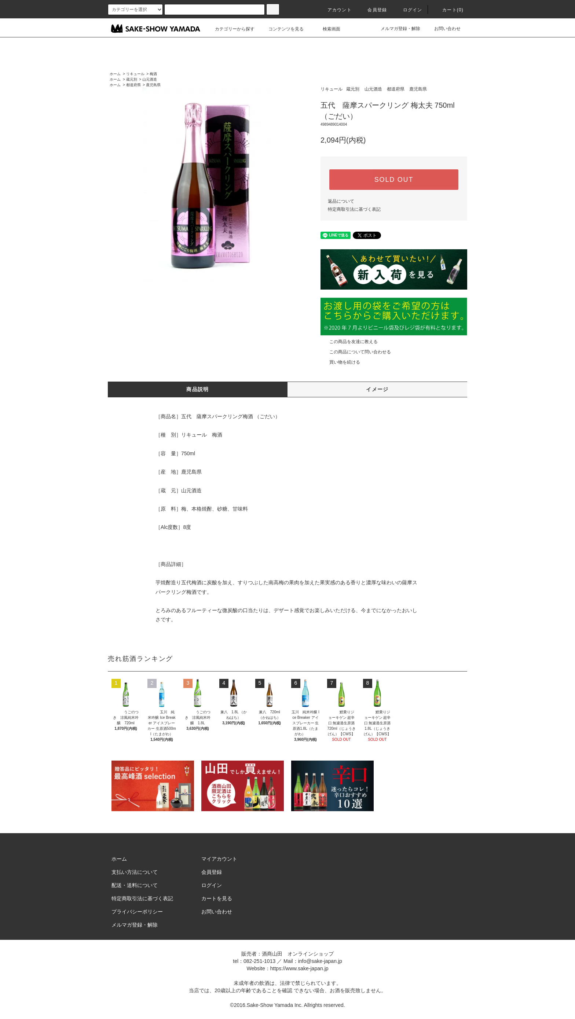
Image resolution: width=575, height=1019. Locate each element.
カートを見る (216, 898)
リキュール (135, 74)
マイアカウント (219, 859)
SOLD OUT (393, 179)
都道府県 (133, 85)
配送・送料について (134, 885)
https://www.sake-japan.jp (299, 968)
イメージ (377, 389)
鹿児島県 (153, 85)
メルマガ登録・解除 (396, 28)
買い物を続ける (340, 362)
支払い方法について (134, 872)
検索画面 (327, 29)
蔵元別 (131, 79)
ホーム (115, 74)
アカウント (335, 9)
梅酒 (153, 74)
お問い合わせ (443, 28)
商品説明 (197, 389)
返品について (341, 201)
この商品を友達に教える (349, 341)
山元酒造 (149, 79)
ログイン (408, 9)
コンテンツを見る (282, 29)
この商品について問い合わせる (356, 351)
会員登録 (373, 9)
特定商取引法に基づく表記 (354, 209)
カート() (448, 9)
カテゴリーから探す (230, 29)
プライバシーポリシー (137, 912)
